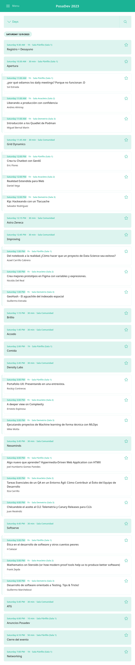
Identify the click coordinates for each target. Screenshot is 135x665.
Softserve (13, 528)
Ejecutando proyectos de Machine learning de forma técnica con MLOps (52, 424)
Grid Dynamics (16, 144)
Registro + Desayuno (20, 49)
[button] (12, 6)
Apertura (12, 66)
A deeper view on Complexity (25, 404)
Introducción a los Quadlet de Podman (31, 123)
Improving (13, 239)
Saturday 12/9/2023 (17, 34)
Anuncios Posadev (18, 623)
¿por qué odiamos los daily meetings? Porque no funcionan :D (46, 82)
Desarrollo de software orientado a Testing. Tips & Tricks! (43, 585)
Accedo (11, 334)
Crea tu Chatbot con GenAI (24, 161)
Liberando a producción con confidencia (32, 103)
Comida (12, 350)
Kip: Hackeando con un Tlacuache (28, 201)
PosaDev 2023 (67, 6)
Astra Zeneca (15, 222)
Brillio (10, 317)
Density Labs (15, 367)
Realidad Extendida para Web (25, 181)
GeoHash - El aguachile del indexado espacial (35, 296)
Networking (14, 656)
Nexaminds (14, 445)
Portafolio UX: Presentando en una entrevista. (36, 384)
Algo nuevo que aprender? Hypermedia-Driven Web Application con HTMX (54, 462)
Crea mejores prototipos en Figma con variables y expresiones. (46, 276)
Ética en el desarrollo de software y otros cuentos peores (43, 544)
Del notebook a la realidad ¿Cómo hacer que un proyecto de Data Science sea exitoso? (61, 256)
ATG (9, 606)
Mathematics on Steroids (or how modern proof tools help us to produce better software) (63, 565)
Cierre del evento (18, 639)
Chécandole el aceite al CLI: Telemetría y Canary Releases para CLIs (49, 507)
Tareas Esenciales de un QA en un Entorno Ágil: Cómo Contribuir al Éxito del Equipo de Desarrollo (61, 484)
